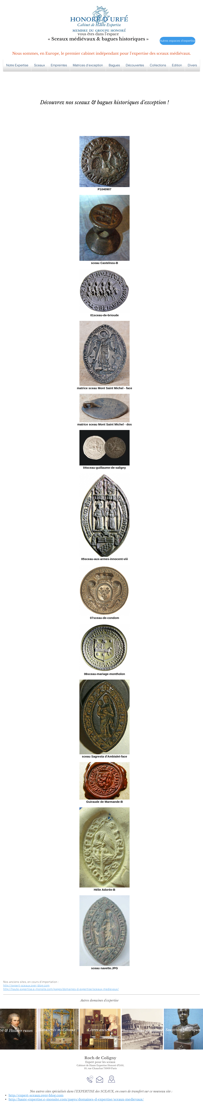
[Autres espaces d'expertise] (177, 41)
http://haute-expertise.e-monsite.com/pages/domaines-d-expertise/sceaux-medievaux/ (61, 989)
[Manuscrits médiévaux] (56, 1030)
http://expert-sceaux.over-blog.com (26, 985)
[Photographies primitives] (141, 1030)
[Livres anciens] (99, 1030)
